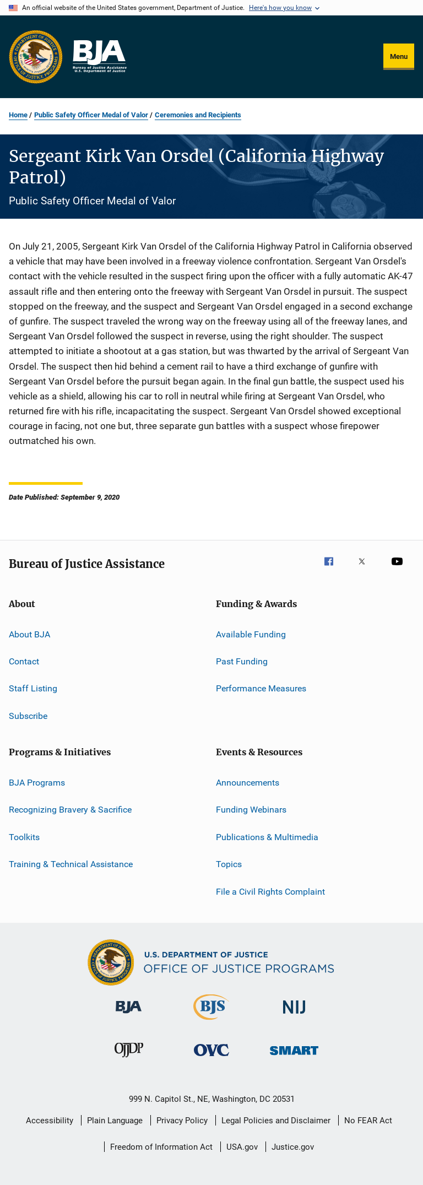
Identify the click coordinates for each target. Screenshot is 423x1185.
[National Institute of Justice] (294, 1015)
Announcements (247, 782)
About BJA (29, 634)
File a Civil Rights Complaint (270, 891)
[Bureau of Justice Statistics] (211, 1022)
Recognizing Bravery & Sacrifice (70, 809)
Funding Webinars (251, 809)
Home (18, 115)
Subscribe (28, 716)
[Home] (99, 57)
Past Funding (242, 661)
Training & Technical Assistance (71, 864)
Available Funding (251, 634)
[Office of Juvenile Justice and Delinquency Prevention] (129, 1059)
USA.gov (242, 1147)
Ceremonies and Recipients (198, 115)
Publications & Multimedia (267, 837)
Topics (229, 864)
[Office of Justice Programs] (36, 57)
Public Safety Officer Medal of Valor (91, 115)
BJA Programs (37, 782)
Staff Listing (33, 688)
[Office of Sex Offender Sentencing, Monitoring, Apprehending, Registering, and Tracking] (294, 1057)
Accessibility (49, 1121)
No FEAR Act (368, 1121)
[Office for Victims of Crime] (211, 1058)
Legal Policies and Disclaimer (275, 1121)
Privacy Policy (182, 1121)
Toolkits (24, 837)
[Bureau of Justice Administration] (129, 1015)
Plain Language (115, 1121)
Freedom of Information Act (161, 1147)
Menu (399, 56)
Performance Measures (261, 688)
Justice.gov (293, 1147)
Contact (24, 661)
